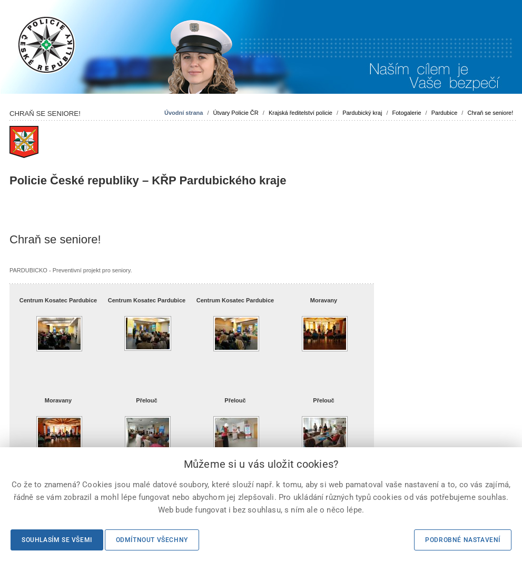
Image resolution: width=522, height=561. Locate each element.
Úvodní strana (183, 113)
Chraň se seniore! (490, 113)
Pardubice (444, 113)
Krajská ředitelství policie (300, 113)
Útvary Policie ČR (236, 113)
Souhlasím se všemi (57, 540)
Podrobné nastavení (462, 540)
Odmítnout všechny (152, 540)
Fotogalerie (406, 113)
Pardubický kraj (362, 113)
